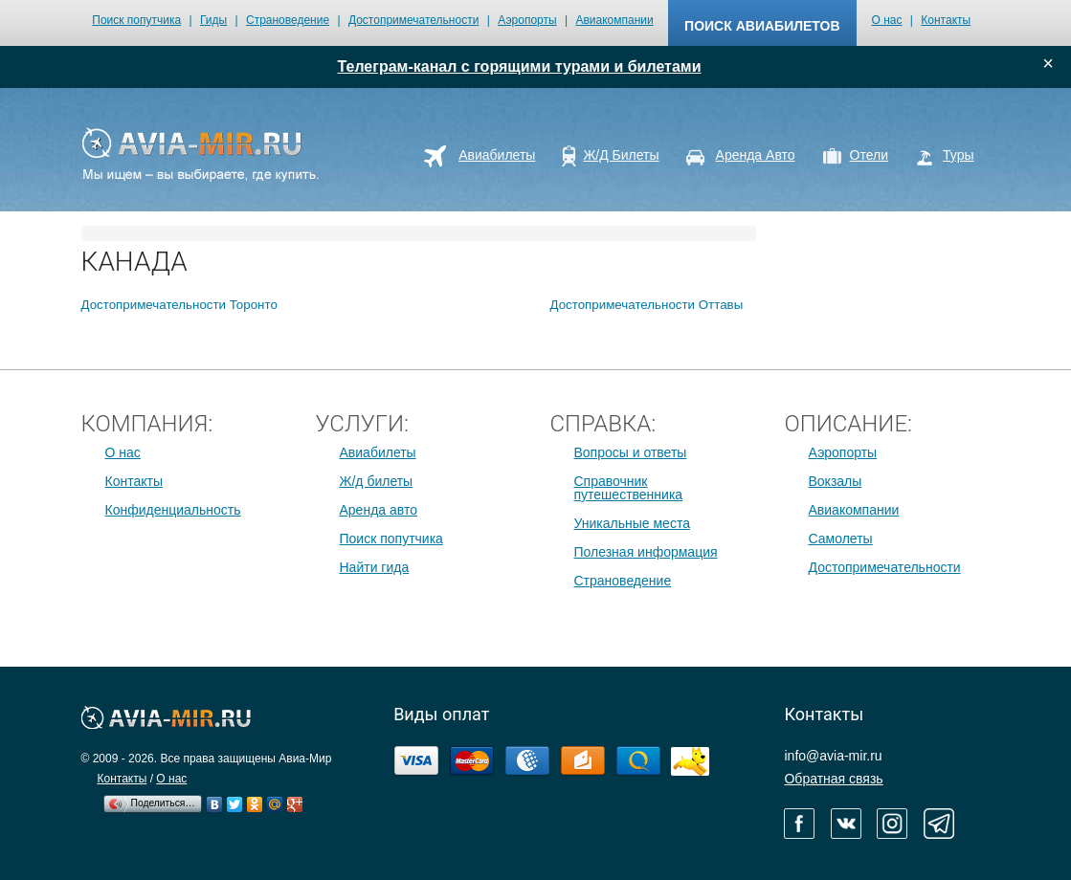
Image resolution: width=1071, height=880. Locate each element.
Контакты (946, 20)
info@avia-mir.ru (832, 755)
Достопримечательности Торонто (179, 304)
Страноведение (287, 20)
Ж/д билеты (376, 481)
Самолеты (841, 538)
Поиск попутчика (136, 20)
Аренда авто (378, 509)
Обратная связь (833, 778)
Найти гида (375, 567)
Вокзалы (835, 481)
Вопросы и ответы (630, 452)
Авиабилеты (378, 452)
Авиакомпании (614, 20)
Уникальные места (632, 523)
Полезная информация (646, 552)
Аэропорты (527, 20)
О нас (887, 20)
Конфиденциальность (173, 509)
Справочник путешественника (628, 487)
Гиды (213, 20)
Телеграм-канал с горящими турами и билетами (520, 66)
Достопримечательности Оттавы (647, 304)
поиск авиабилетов (761, 25)
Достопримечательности (413, 20)
